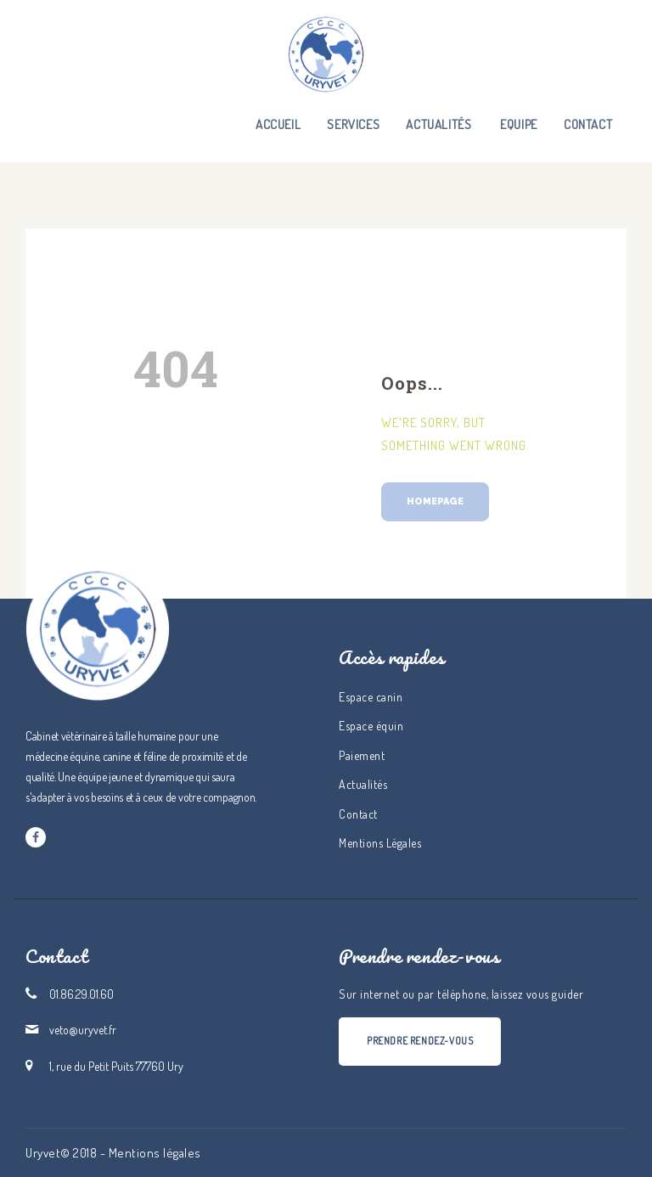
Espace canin (370, 697)
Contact (358, 814)
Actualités (363, 784)
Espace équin (371, 725)
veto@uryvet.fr (82, 1029)
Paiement (362, 755)
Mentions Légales (380, 843)
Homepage (435, 501)
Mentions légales (155, 1153)
